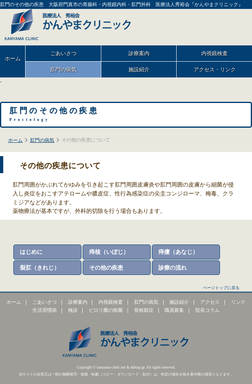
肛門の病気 (63, 70)
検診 (73, 310)
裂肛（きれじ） (40, 267)
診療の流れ (172, 267)
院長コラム (207, 310)
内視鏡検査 (110, 302)
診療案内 (138, 53)
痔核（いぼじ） (109, 252)
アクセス (210, 302)
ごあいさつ (63, 53)
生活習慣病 (44, 310)
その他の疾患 (106, 267)
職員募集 (174, 310)
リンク (238, 302)
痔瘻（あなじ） (178, 252)
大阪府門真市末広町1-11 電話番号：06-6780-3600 (204, 25)
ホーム (13, 59)
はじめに (31, 252)
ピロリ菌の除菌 (106, 310)
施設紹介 (138, 70)
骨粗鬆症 (144, 310)
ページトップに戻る (221, 287)
